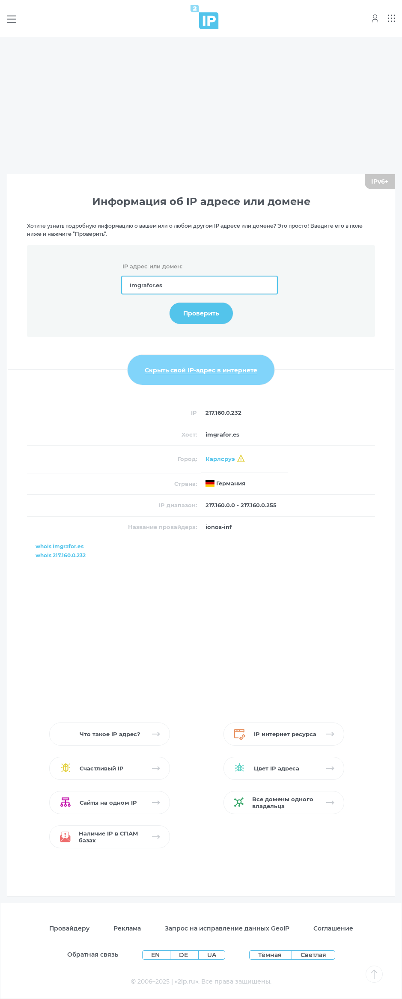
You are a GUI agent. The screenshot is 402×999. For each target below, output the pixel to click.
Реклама (127, 928)
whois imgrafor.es (59, 546)
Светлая (313, 955)
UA (211, 955)
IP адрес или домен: (152, 266)
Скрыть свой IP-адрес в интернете (201, 370)
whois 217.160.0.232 (61, 555)
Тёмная (270, 955)
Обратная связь (92, 954)
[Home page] (205, 17)
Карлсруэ (220, 458)
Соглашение (333, 928)
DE (184, 955)
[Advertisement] (201, 104)
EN (156, 955)
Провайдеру (69, 928)
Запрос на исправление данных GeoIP (227, 928)
